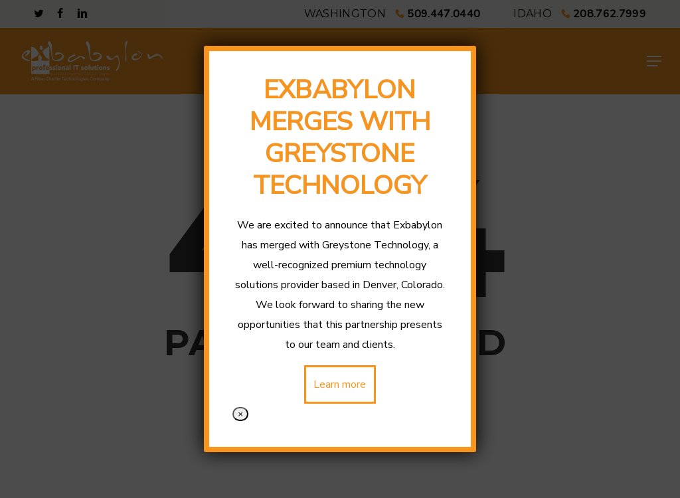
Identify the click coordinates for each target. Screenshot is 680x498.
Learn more (340, 384)
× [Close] (240, 414)
